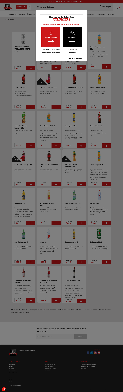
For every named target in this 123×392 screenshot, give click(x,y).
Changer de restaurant (75, 59)
